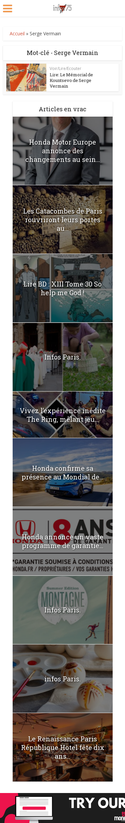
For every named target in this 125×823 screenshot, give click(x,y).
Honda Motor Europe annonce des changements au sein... (62, 151)
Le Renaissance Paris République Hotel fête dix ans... (62, 747)
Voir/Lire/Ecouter (65, 68)
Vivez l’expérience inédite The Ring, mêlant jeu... (63, 414)
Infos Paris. (62, 357)
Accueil (17, 33)
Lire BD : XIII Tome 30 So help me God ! (62, 288)
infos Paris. (62, 678)
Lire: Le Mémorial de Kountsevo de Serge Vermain (71, 80)
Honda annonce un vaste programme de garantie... (62, 541)
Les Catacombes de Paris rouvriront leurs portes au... (62, 220)
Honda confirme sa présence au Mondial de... (62, 472)
